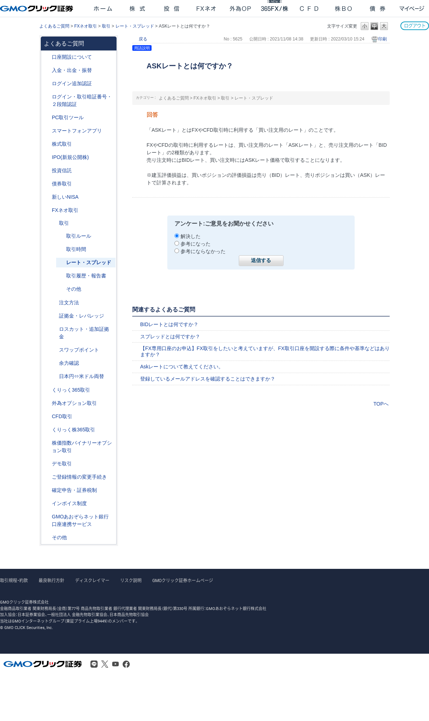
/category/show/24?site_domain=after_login (47, 210)
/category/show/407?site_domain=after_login (47, 430)
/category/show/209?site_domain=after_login (47, 464)
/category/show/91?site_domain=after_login (47, 57)
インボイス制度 (69, 503)
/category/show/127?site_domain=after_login (47, 490)
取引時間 (76, 249)
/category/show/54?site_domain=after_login (47, 97)
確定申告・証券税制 (74, 490)
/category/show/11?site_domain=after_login (47, 416)
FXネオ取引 (85, 26)
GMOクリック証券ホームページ (182, 580)
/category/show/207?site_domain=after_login (47, 117)
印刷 (382, 39)
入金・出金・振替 (72, 70)
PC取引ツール (68, 117)
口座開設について (72, 57)
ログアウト (414, 25)
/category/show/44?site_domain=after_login (47, 537)
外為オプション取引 (74, 403)
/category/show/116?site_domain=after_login (47, 170)
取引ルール (78, 236)
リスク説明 (131, 580)
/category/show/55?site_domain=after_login (47, 70)
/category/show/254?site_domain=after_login (54, 302)
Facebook (126, 664)
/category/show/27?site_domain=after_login (54, 329)
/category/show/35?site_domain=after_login (47, 390)
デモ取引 (62, 463)
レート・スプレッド (134, 26)
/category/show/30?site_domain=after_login (54, 223)
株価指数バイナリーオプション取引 (82, 446)
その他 (73, 289)
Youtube (115, 664)
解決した (191, 236)
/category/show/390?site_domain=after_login (47, 503)
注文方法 (69, 302)
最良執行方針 (51, 580)
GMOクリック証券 (37, 8)
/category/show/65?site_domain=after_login (47, 403)
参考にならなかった (203, 251)
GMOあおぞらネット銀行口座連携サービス (80, 520)
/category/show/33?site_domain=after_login (54, 316)
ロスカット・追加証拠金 (84, 332)
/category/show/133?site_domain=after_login (47, 443)
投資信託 (62, 170)
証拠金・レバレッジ (81, 316)
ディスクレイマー (92, 580)
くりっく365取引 (71, 390)
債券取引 (62, 184)
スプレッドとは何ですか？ (170, 336)
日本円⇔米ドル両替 (81, 376)
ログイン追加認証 (72, 83)
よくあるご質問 (54, 26)
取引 (106, 26)
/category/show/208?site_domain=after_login (47, 131)
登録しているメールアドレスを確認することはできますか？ (207, 379)
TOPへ (381, 404)
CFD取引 (62, 416)
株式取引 (62, 144)
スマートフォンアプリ (77, 131)
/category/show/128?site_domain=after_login (47, 517)
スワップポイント (79, 350)
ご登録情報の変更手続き (79, 477)
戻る (143, 39)
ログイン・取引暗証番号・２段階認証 (82, 100)
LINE (94, 664)
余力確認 (69, 363)
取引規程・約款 (14, 580)
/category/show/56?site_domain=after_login (47, 477)
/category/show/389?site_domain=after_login (47, 184)
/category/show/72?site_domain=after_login (47, 144)
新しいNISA (65, 197)
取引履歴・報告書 (86, 276)
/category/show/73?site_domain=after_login (47, 157)
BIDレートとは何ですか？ (169, 324)
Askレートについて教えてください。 (181, 366)
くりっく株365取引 (73, 429)
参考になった (196, 244)
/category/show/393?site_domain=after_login (47, 197)
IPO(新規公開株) (70, 157)
